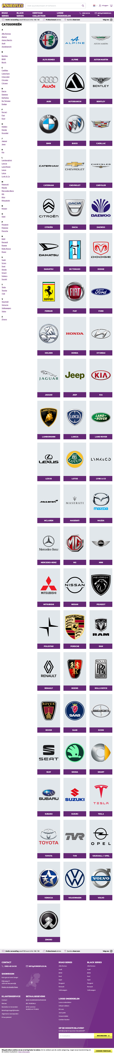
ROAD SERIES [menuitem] (5, 14)
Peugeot (62, 983)
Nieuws (4, 1003)
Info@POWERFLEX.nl (38, 966)
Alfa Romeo (63, 966)
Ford (60, 976)
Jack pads (62, 1013)
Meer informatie (24, 1052)
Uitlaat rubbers (64, 1006)
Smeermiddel (63, 1016)
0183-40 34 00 (11, 966)
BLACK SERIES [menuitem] (20, 14)
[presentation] (73, 1043)
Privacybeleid (6, 1017)
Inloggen (105, 6)
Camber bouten (64, 1019)
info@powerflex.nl (105, 14)
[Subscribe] (103, 1036)
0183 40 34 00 (86, 14)
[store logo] (13, 5)
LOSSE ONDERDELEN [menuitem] (64, 14)
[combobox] (56, 5)
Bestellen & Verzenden (10, 1007)
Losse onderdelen (65, 1002)
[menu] (39, 14)
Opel (60, 980)
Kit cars (61, 1009)
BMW (60, 973)
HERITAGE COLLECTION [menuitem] (39, 14)
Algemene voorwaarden (10, 1014)
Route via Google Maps (10, 987)
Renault (61, 987)
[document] (57, 1051)
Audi (60, 969)
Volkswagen (63, 990)
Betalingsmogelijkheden (10, 1010)
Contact (4, 1000)
